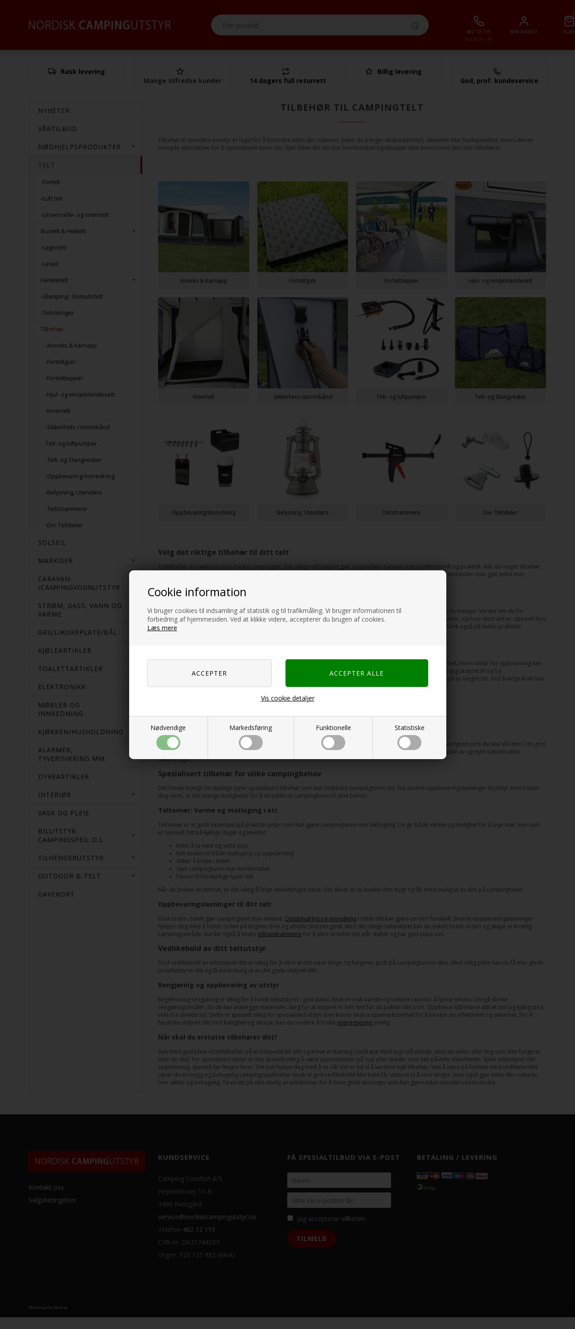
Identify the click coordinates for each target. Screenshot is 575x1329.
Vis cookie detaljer (287, 698)
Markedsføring (250, 736)
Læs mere (162, 627)
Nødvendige (168, 736)
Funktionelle (333, 736)
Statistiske (410, 736)
